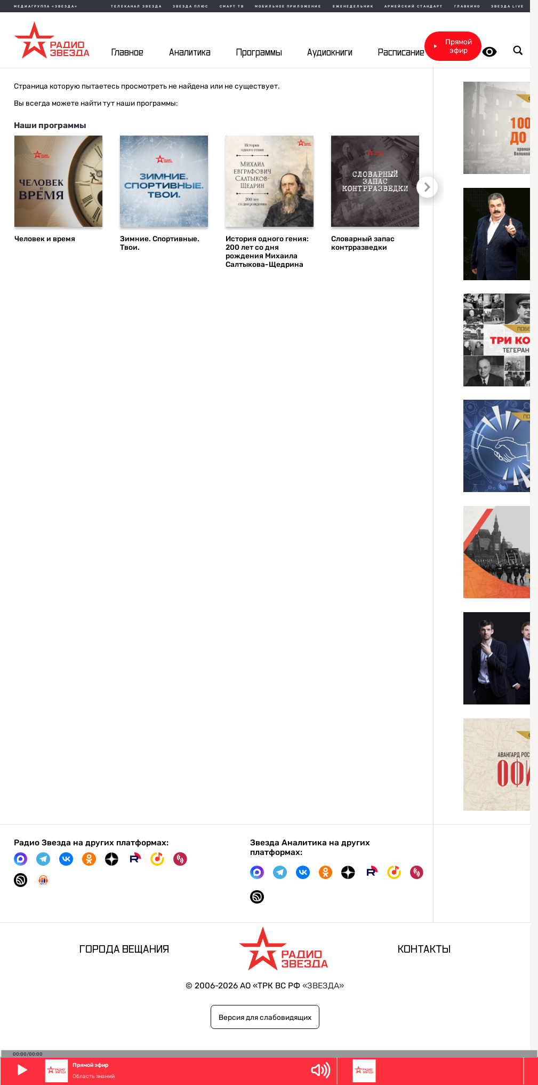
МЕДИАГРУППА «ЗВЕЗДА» (46, 6)
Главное (127, 52)
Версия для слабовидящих (265, 1017)
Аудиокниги (329, 52)
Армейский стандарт (413, 6)
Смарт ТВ (232, 6)
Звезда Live (507, 6)
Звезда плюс (190, 6)
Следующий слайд (423, 185)
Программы (259, 52)
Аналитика (190, 52)
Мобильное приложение (288, 6)
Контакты (424, 949)
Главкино (467, 6)
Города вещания (124, 949)
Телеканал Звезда (136, 6)
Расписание (401, 52)
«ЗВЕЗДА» (323, 986)
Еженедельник (353, 6)
